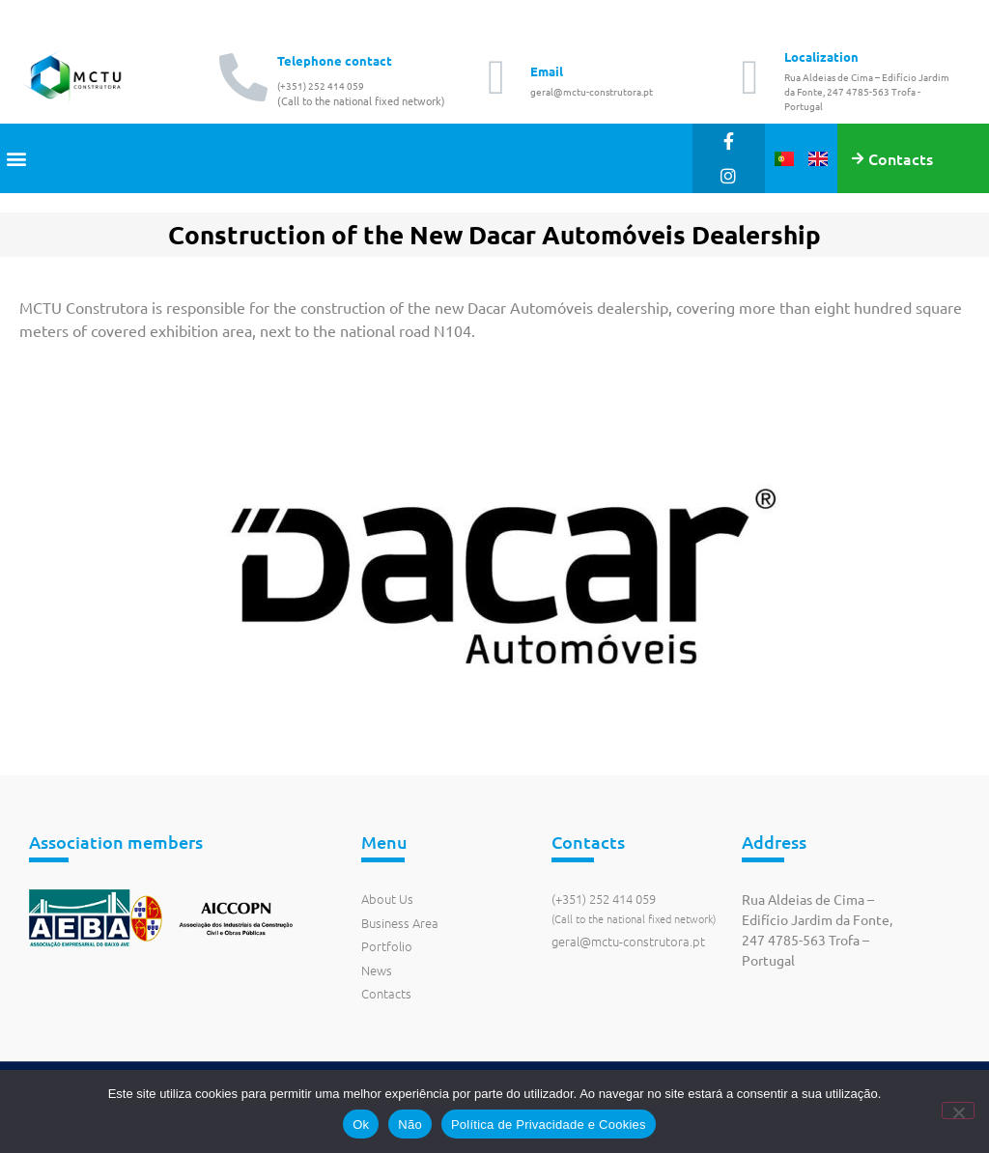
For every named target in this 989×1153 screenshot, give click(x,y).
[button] (16, 159)
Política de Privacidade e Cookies (548, 1124)
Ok (361, 1124)
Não (410, 1124)
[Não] (958, 1110)
